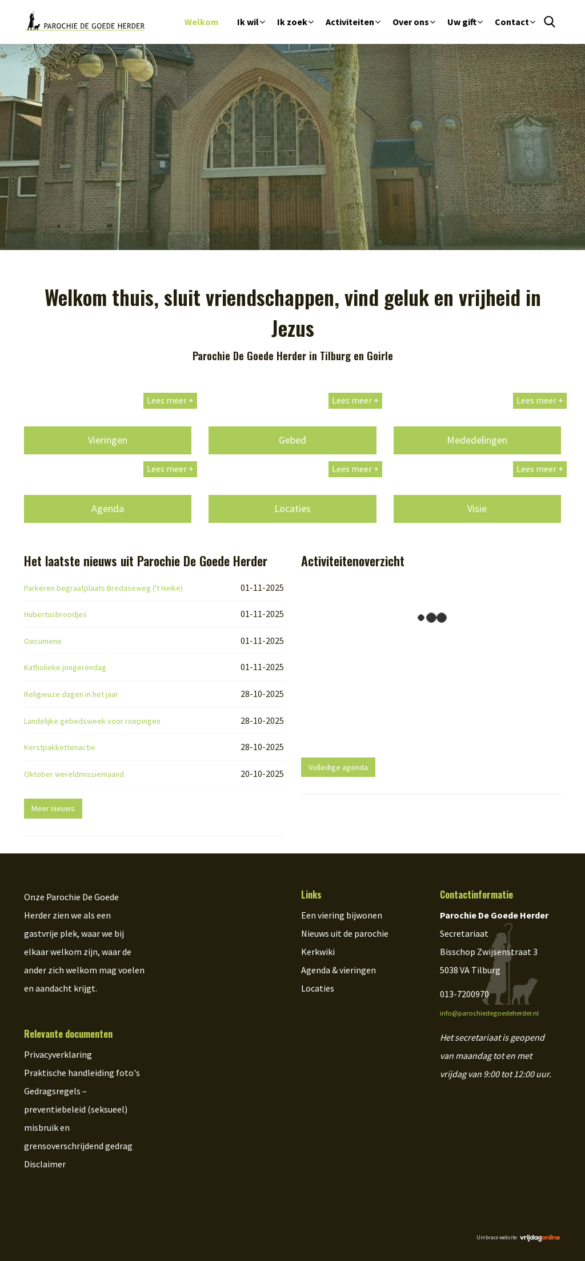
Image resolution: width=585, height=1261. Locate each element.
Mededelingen (477, 439)
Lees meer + (170, 400)
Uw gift (461, 21)
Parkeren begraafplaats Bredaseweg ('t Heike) (103, 588)
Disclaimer (45, 1164)
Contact (512, 21)
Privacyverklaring (58, 1054)
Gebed (292, 439)
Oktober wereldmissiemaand (74, 774)
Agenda (107, 508)
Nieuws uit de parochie (344, 933)
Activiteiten (350, 21)
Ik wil (248, 21)
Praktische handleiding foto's (82, 1072)
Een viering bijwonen (341, 915)
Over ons (410, 21)
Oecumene (43, 641)
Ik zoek (292, 21)
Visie (477, 508)
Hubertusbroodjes (55, 614)
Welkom (202, 21)
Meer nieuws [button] (53, 808)
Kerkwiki (318, 951)
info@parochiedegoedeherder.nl (489, 1013)
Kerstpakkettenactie (59, 747)
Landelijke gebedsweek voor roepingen (92, 721)
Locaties (292, 508)
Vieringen (107, 439)
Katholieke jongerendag (65, 667)
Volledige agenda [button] (338, 767)
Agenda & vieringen (338, 970)
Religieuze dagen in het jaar (71, 694)
